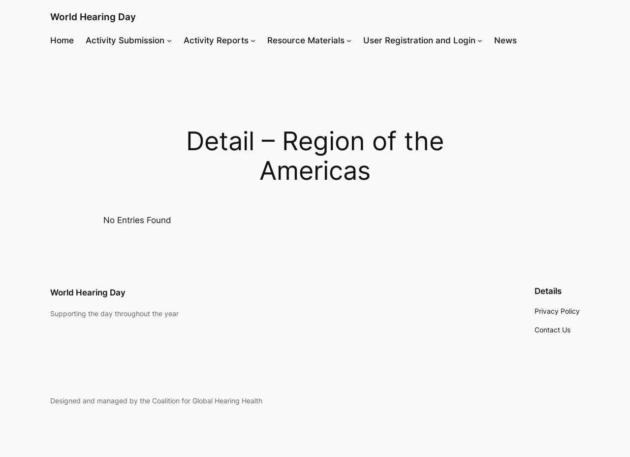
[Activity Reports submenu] (253, 40)
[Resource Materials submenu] (348, 40)
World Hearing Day (93, 17)
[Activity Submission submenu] (169, 40)
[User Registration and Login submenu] (479, 40)
